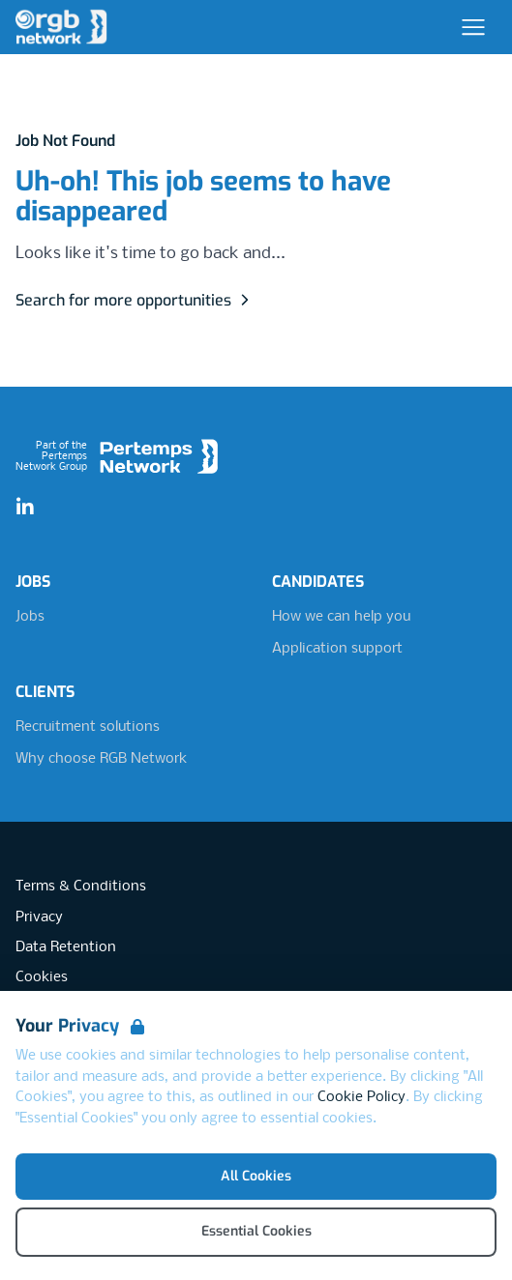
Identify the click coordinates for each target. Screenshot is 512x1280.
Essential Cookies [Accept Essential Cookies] (256, 1231)
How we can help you (341, 617)
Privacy (39, 917)
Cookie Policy (361, 1097)
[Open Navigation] (473, 27)
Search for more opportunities (135, 300)
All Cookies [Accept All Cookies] (256, 1176)
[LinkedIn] (25, 507)
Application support (337, 648)
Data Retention (65, 947)
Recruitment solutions (87, 727)
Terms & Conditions (80, 886)
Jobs (30, 617)
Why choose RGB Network (101, 759)
